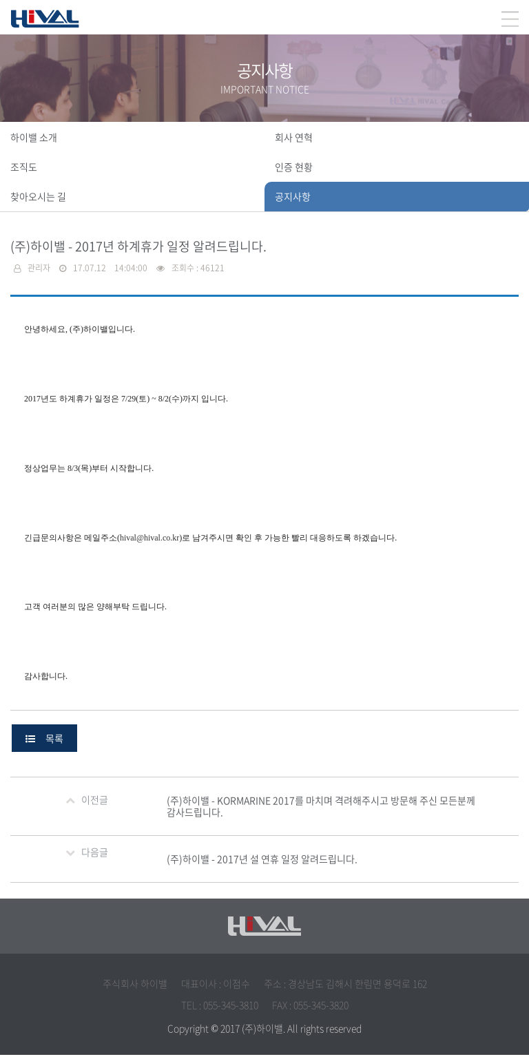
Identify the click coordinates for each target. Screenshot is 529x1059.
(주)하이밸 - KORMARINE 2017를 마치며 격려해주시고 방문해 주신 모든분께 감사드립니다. (321, 810)
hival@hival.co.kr (149, 540)
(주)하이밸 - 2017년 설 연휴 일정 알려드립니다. (262, 863)
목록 (44, 742)
